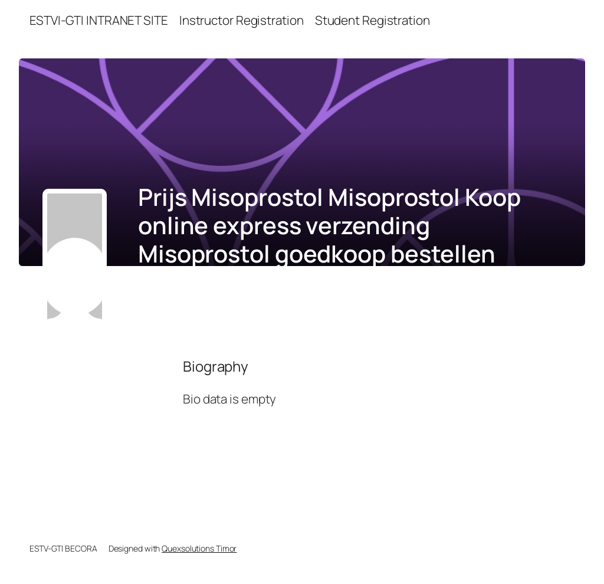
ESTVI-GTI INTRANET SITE (98, 20)
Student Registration (372, 20)
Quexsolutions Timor (199, 548)
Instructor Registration (241, 20)
